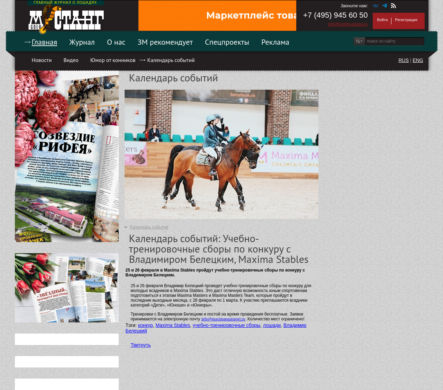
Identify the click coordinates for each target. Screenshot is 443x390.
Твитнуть (141, 345)
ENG (418, 60)
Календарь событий (171, 59)
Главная (44, 42)
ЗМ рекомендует (165, 42)
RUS (403, 60)
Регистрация (406, 20)
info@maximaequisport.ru (223, 319)
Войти (382, 20)
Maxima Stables (172, 325)
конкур (145, 325)
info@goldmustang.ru (348, 24)
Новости (42, 59)
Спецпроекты (227, 42)
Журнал (82, 42)
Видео (70, 59)
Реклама (275, 42)
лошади (272, 325)
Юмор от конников (113, 59)
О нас (116, 42)
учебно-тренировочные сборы (226, 325)
